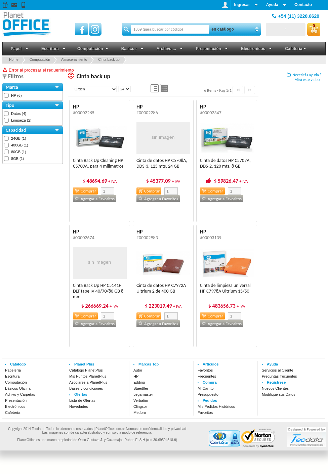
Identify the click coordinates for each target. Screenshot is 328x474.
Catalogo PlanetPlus (86, 370)
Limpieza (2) (21, 120)
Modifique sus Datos (278, 394)
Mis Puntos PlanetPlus (87, 376)
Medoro (139, 413)
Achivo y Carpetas (20, 394)
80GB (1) (18, 152)
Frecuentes (207, 376)
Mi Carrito (206, 388)
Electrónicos (15, 406)
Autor (137, 370)
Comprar (85, 190)
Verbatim (140, 400)
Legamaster (143, 394)
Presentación (16, 400)
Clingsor (140, 406)
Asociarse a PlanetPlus (88, 382)
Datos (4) (18, 114)
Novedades (78, 406)
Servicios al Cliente (277, 370)
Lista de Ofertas (82, 400)
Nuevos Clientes (275, 388)
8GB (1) (17, 159)
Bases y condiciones (86, 388)
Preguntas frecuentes (279, 376)
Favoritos (205, 370)
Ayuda (276, 4)
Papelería (13, 370)
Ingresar (245, 4)
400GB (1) (19, 145)
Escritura (12, 376)
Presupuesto (208, 394)
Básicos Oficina (18, 388)
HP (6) (16, 95)
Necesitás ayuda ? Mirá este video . (304, 77)
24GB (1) (18, 138)
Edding (139, 382)
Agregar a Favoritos (95, 198)
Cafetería (12, 413)
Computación (16, 382)
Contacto (303, 4)
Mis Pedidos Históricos (216, 406)
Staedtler (140, 388)
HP (135, 376)
